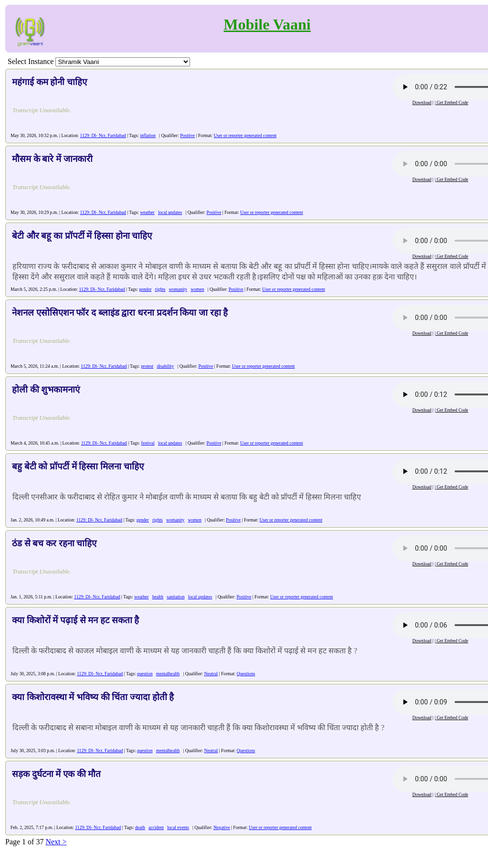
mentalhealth (168, 673)
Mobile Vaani (266, 24)
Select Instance (30, 61)
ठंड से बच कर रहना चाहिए (54, 543)
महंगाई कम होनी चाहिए (49, 82)
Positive (187, 135)
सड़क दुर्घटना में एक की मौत (56, 774)
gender (145, 289)
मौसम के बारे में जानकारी (52, 159)
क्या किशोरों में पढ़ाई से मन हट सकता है (75, 620)
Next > (55, 842)
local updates (170, 212)
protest (147, 366)
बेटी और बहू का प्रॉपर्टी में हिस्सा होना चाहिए (82, 236)
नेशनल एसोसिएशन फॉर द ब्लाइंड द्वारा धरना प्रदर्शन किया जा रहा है (120, 313)
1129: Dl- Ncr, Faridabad (103, 135)
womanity (178, 289)
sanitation (175, 596)
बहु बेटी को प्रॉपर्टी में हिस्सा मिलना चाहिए (78, 466)
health (157, 596)
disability (165, 366)
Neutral (211, 673)
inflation (148, 135)
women (197, 289)
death (140, 827)
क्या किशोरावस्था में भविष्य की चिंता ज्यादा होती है (93, 697)
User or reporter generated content (245, 135)
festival (148, 443)
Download (421, 102)
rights (160, 289)
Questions (246, 673)
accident (156, 827)
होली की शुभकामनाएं (46, 389)
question (145, 673)
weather (147, 212)
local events (178, 827)
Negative (221, 827)
